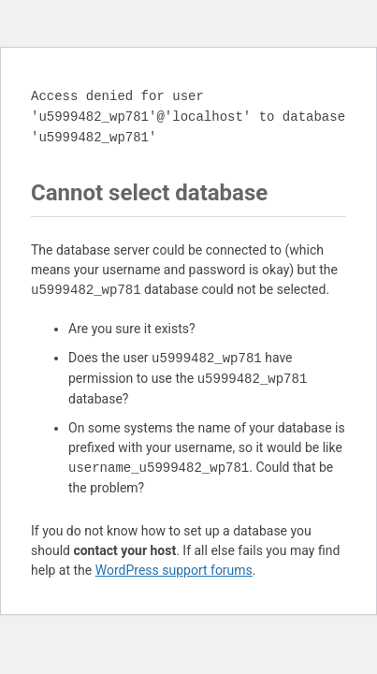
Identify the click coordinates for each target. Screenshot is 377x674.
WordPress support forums (174, 570)
